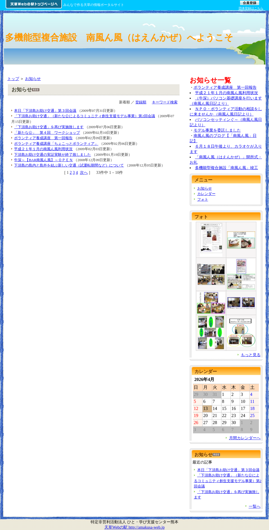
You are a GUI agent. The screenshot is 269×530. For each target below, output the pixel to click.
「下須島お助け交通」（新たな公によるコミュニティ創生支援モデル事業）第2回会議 (84, 116)
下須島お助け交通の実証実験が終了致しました (52, 154)
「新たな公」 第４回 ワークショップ (47, 132)
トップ (13, 78)
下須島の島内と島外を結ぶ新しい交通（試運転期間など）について (69, 165)
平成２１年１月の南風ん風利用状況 (43, 149)
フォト (202, 199)
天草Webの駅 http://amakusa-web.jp (134, 527)
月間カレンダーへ (245, 438)
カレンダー (206, 194)
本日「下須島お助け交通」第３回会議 (45, 110)
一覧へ (255, 506)
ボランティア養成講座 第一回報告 (43, 138)
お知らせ (33, 78)
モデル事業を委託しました (217, 130)
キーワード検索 (165, 102)
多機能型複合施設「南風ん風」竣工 (226, 167)
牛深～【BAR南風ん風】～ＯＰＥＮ (43, 160)
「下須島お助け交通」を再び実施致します (49, 127)
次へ (84, 172)
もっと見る (251, 354)
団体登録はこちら (251, 8)
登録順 (140, 102)
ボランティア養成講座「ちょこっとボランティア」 (56, 143)
